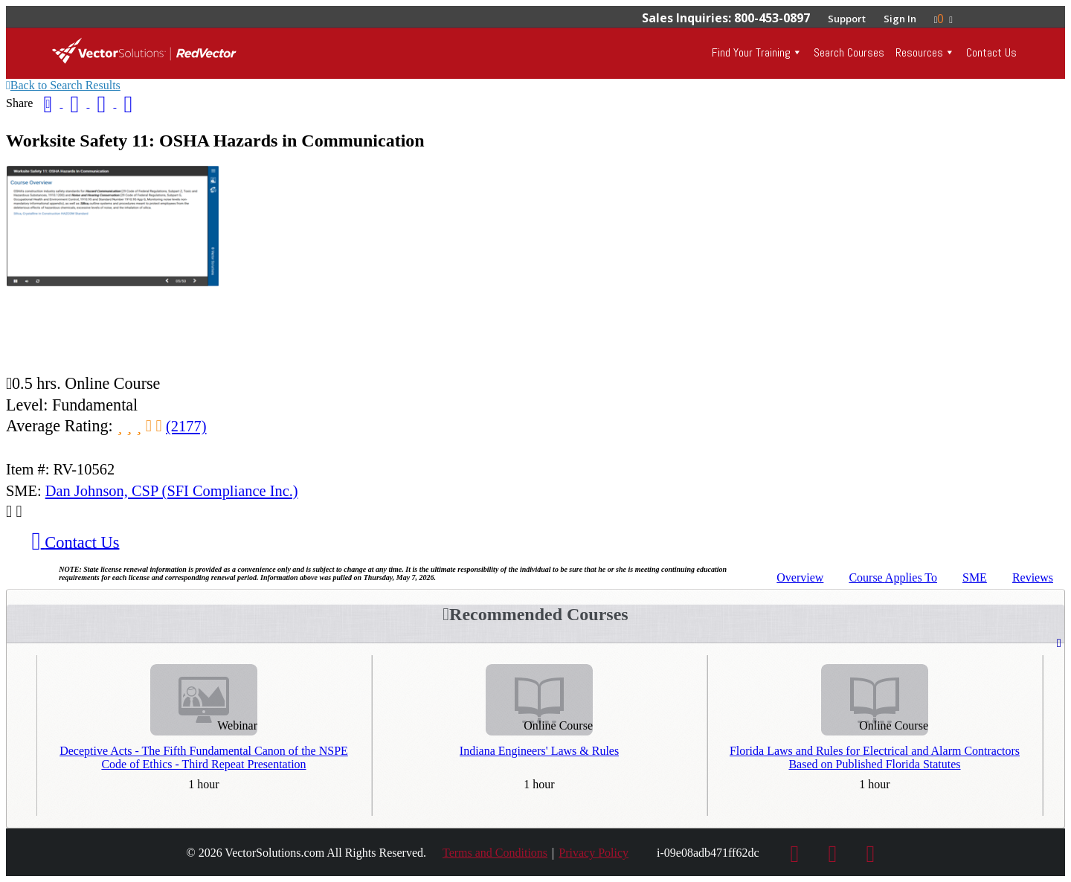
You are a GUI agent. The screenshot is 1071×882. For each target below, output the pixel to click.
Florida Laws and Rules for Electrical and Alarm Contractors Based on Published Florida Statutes (875, 757)
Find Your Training (751, 52)
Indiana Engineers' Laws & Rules (539, 750)
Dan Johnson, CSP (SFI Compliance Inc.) (171, 491)
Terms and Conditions (495, 852)
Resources (919, 52)
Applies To (893, 577)
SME (974, 577)
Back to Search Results (63, 85)
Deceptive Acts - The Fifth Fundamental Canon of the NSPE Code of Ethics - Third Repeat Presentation (204, 757)
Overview (799, 577)
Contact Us (991, 52)
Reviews (1032, 577)
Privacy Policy (593, 852)
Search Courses (849, 52)
